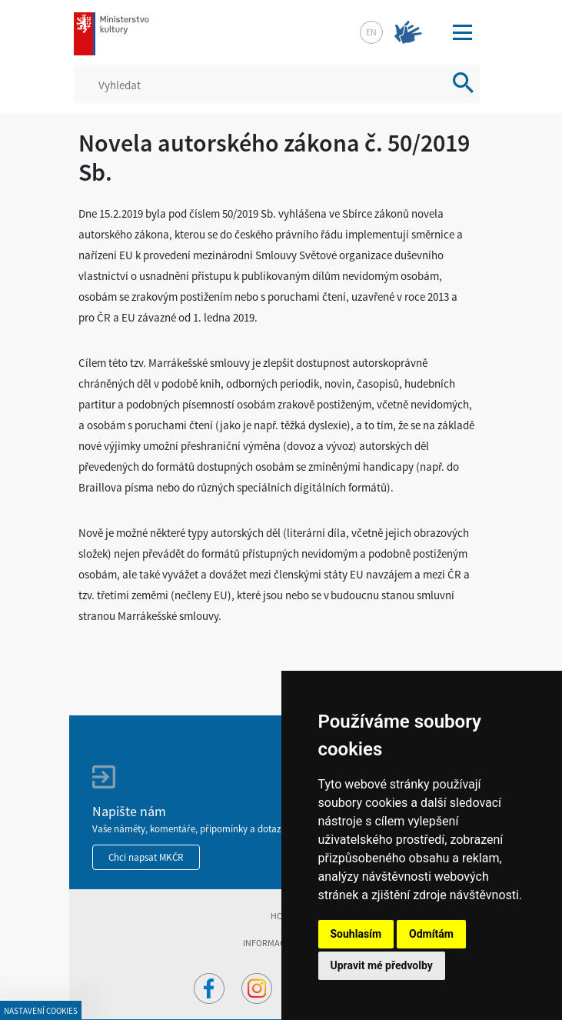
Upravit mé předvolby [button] (382, 965)
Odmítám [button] (431, 934)
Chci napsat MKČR (146, 857)
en (371, 32)
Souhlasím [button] (356, 934)
